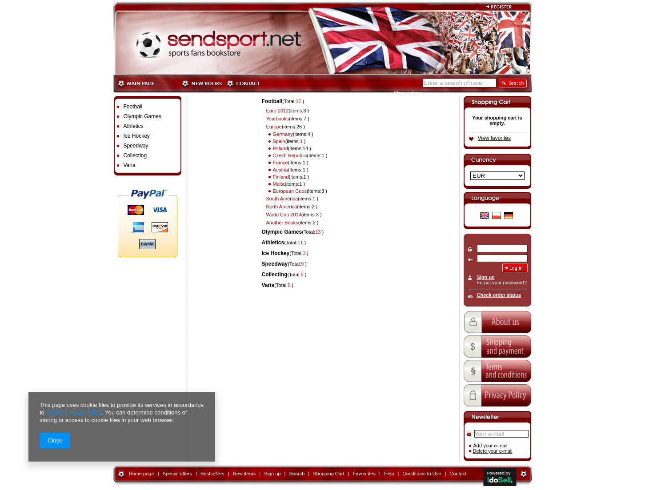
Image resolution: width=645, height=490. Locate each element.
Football (272, 101)
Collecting (275, 274)
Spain (279, 141)
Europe (274, 126)
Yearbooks (277, 118)
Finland (281, 176)
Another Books (282, 222)
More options (408, 93)
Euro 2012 (277, 110)
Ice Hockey (276, 253)
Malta (279, 184)
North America (281, 206)
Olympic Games (282, 232)
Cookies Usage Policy (73, 412)
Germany (283, 134)
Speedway (275, 264)
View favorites (494, 138)
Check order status (499, 295)
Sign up (486, 277)
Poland (280, 148)
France (280, 162)
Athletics (273, 242)
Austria (280, 169)
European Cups (290, 191)
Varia (268, 285)
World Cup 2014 (283, 214)
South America (282, 198)
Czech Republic (290, 155)
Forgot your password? (502, 282)
